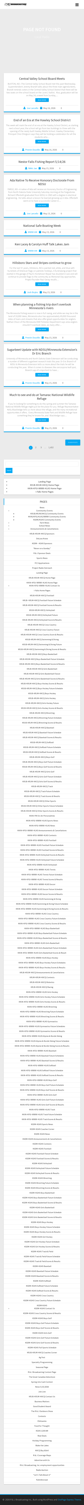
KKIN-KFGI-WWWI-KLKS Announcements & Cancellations (42, 830)
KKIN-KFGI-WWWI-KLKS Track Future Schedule (42, 1114)
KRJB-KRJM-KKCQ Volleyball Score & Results (42, 620)
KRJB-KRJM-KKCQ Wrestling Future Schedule (42, 718)
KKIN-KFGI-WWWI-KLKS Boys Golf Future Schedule (42, 1085)
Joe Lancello (32, 108)
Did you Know (42, 538)
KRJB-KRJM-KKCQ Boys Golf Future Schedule (42, 762)
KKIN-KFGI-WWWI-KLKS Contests (42, 835)
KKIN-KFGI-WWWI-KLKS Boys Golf (42, 1080)
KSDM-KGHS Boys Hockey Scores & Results (42, 1232)
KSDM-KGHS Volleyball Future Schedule (42, 1168)
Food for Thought (42, 1426)
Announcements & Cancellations (44, 529)
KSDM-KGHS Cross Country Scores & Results (42, 1313)
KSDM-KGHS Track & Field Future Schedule (42, 1256)
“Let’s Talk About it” (42, 1475)
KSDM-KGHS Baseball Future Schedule (42, 1271)
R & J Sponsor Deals (42, 553)
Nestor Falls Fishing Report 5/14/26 (42, 162)
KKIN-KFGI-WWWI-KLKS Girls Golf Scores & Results (42, 1104)
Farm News (44, 522)
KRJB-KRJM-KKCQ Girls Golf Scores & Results (42, 781)
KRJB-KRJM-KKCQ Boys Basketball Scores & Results (42, 664)
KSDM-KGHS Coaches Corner (42, 1129)
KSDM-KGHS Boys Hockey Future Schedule (42, 1227)
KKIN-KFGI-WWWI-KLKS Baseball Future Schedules (42, 1055)
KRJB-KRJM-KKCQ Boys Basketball (42, 654)
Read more (42, 100)
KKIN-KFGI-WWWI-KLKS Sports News (42, 820)
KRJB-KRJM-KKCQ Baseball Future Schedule (42, 732)
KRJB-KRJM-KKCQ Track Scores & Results (42, 796)
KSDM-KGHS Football (42, 1148)
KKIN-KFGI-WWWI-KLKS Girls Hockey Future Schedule (42, 997)
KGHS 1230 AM (42, 1430)
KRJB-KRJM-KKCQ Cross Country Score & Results (42, 634)
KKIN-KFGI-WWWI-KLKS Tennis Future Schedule (42, 874)
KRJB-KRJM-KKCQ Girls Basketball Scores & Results (42, 678)
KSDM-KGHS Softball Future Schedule (42, 1286)
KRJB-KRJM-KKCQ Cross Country (42, 624)
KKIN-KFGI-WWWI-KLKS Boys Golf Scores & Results (42, 1090)
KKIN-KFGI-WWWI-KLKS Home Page (44, 488)
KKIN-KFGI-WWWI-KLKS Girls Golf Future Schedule (42, 1099)
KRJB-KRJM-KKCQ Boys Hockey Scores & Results (42, 683)
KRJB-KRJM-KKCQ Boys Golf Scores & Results (42, 767)
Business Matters (42, 1401)
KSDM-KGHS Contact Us (44, 1308)
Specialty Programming (42, 1362)
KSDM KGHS (42, 1305)
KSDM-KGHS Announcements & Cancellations (42, 1139)
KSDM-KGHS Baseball (42, 1266)
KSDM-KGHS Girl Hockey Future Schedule (42, 1241)
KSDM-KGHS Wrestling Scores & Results (42, 1188)
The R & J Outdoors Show (42, 1411)
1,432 (51, 446)
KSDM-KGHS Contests (42, 1144)
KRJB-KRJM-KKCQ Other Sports (42, 801)
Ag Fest (42, 1357)
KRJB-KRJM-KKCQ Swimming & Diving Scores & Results (42, 649)
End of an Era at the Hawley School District (42, 120)
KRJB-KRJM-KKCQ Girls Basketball (42, 669)
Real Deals (42, 1435)
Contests (42, 1416)
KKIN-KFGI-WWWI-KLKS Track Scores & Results (42, 1119)
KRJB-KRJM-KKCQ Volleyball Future (42, 615)
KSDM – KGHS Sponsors (42, 543)
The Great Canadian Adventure (42, 1377)
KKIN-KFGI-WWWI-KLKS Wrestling (42, 1006)
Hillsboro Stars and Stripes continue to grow (42, 263)
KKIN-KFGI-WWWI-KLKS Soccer (42, 884)
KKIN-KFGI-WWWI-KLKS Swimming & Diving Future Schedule (42, 904)
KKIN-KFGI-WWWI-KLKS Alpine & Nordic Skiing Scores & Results (42, 1046)
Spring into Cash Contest (42, 1382)
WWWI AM (32, 232)
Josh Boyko (32, 292)
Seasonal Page (42, 1367)
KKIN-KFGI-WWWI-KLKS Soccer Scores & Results (42, 894)
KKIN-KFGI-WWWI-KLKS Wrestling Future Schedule (42, 1011)
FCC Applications (42, 563)
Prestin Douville (32, 149)
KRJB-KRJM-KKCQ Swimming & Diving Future (42, 644)
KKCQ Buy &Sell (42, 1450)
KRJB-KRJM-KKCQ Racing (42, 987)
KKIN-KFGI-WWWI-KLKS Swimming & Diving (42, 899)
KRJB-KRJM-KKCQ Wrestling (42, 713)
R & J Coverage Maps (42, 1455)
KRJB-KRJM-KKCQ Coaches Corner (42, 1352)
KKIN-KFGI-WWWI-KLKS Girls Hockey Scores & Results (42, 1002)
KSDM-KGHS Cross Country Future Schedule (42, 1300)
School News (44, 525)
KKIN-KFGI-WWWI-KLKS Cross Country (42, 913)
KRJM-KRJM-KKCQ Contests (42, 977)
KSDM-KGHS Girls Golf (42, 1333)
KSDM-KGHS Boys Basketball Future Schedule (42, 1197)
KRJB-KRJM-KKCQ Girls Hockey (42, 698)
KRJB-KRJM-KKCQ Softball (42, 742)
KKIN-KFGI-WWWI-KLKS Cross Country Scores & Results (42, 923)
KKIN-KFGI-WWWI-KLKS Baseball (42, 1050)
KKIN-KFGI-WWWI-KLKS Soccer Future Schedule (42, 889)
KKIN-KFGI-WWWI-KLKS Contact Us (44, 585)
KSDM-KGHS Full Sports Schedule (42, 1347)
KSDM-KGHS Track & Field (42, 1251)
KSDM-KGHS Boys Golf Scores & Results (42, 1328)
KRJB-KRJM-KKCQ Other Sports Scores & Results (42, 811)
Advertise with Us (42, 1460)
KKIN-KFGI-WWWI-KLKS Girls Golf (42, 1095)
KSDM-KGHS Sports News (42, 1124)
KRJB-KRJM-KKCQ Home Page (44, 485)
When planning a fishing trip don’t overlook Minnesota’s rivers (42, 306)
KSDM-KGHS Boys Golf (42, 1318)
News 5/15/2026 (42, 1387)
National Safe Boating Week (42, 226)
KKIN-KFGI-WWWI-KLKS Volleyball (42, 864)
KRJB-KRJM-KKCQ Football (42, 595)
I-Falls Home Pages (45, 491)
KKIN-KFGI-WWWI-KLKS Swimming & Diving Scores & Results (42, 909)
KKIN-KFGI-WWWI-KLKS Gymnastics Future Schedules (42, 1026)
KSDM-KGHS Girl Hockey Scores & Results (42, 1246)
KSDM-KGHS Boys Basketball (42, 1193)
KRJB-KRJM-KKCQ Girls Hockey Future (42, 703)
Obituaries (42, 1421)
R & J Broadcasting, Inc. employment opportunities (42, 1465)
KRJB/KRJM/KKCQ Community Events (47, 513)
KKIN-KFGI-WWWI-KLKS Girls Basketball (42, 943)
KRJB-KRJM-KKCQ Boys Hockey (42, 693)
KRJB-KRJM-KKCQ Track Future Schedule (42, 791)
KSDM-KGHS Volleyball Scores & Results (42, 1173)
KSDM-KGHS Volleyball (42, 1163)
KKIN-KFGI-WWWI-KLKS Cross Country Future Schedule (42, 918)
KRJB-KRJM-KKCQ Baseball (42, 727)
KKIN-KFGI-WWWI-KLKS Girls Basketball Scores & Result (42, 953)
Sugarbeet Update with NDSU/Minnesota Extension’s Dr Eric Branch (42, 351)
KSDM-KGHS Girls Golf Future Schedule (42, 1338)
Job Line (42, 1391)
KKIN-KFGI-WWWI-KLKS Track (42, 1109)
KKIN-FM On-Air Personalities (42, 815)
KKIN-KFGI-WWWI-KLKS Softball (42, 1065)
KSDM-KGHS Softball (42, 1281)
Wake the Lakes (42, 1445)
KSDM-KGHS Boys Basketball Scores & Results (42, 1202)
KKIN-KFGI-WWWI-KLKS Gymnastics (42, 1021)
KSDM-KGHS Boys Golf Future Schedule (42, 1323)
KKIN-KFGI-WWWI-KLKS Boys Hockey (42, 958)
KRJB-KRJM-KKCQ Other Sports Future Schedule (42, 806)
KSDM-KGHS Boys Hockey (42, 1222)
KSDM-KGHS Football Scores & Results (42, 1158)
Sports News (42, 558)
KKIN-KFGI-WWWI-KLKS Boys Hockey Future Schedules (42, 962)
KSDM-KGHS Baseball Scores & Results (42, 1276)
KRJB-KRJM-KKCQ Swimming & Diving (42, 639)
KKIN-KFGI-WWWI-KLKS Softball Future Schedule (42, 1070)
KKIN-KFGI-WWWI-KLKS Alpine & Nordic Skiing (42, 1036)
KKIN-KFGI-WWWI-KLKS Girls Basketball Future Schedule (42, 948)
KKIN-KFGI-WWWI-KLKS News (42, 825)
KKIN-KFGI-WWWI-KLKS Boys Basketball (42, 928)
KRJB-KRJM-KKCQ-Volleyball (42, 610)
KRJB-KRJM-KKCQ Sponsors (42, 533)
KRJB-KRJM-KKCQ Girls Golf (42, 771)
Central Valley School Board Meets (42, 79)
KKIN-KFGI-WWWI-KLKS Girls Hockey (42, 992)
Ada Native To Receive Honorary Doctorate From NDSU (42, 182)
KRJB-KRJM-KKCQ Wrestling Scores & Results (42, 722)
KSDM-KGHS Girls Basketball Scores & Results (42, 1217)
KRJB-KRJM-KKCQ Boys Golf (42, 757)
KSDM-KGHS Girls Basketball (42, 1207)
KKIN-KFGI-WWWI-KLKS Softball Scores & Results (42, 1075)
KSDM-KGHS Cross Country (42, 1295)
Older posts (73, 442)
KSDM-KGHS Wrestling (42, 1178)
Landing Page (44, 481)
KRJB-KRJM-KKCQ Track (42, 786)
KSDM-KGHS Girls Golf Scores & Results (42, 1342)
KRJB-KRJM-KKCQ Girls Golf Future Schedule (42, 776)
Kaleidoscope (42, 1479)
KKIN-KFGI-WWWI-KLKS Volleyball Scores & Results (42, 855)
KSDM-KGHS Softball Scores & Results (42, 1290)
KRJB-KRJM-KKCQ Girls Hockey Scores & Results (42, 708)
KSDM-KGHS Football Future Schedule (42, 1153)
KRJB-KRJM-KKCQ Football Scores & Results (42, 605)
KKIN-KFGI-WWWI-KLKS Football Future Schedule (42, 845)
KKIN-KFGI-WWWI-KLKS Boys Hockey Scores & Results (42, 967)
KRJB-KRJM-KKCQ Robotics (42, 982)
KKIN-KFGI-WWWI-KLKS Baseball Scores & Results (42, 1060)
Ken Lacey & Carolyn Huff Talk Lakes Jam (42, 244)
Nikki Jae (32, 168)
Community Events (44, 510)
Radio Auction (42, 1470)
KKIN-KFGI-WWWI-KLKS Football (42, 840)
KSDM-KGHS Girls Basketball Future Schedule (42, 1212)
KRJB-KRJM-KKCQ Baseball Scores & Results (42, 737)
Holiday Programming (42, 1440)
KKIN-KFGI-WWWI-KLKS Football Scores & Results (42, 850)
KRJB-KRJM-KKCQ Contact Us (42, 1396)
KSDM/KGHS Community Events (47, 519)
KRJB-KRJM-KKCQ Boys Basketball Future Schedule (42, 659)
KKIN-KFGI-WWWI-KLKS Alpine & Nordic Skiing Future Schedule (42, 1041)
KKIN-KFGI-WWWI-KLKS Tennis (42, 869)
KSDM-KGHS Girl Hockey (42, 1237)
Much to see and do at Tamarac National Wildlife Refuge (42, 397)
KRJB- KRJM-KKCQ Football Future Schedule (42, 600)
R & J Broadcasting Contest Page (42, 1372)
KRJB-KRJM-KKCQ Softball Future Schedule (42, 747)
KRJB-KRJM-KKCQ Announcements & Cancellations (42, 972)
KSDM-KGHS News (42, 1134)
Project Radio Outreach (42, 568)
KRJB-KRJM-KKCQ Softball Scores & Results (42, 752)
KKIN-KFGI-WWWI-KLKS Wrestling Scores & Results (42, 1016)
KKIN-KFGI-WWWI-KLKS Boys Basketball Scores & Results (42, 938)
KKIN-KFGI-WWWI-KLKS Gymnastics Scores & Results (42, 1031)
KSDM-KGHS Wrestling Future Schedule (42, 1183)
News (42, 507)
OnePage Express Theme (69, 1499)
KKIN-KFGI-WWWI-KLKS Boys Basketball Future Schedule (42, 933)
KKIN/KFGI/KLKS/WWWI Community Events (47, 516)
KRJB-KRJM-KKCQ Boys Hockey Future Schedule (42, 688)
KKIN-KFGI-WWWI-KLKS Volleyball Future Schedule (42, 860)
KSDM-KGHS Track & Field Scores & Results (42, 1261)
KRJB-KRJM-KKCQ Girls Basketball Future (42, 673)
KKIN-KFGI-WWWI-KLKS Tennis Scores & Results (42, 879)
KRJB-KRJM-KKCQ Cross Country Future (42, 629)
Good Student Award (42, 1406)
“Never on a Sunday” (42, 548)
